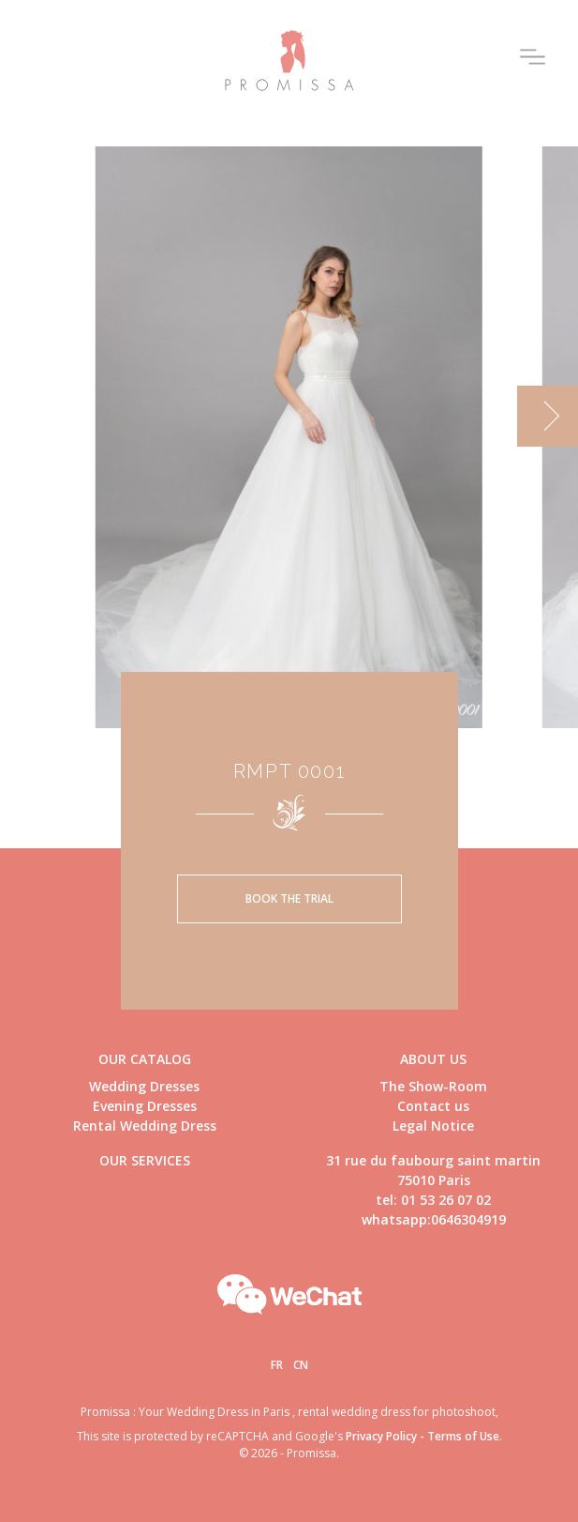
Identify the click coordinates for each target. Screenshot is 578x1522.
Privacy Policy (381, 1436)
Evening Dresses (145, 1106)
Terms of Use (463, 1436)
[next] (547, 416)
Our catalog (144, 1059)
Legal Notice (433, 1125)
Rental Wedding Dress (144, 1125)
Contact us (433, 1106)
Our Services (144, 1160)
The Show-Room (433, 1086)
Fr (277, 1365)
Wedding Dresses (144, 1086)
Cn (300, 1365)
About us (433, 1059)
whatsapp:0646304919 (434, 1219)
